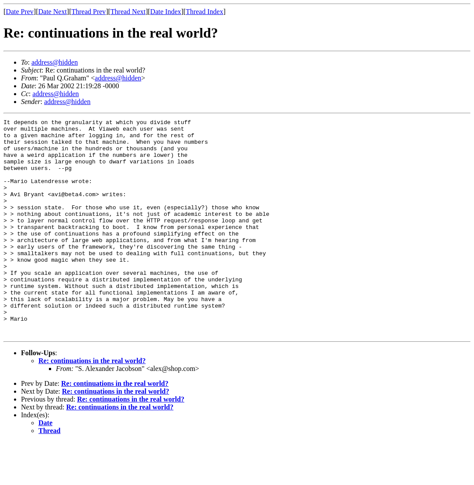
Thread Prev (88, 11)
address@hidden (54, 62)
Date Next (52, 11)
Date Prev (20, 11)
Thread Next (128, 11)
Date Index (165, 11)
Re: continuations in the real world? (91, 404)
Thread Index (204, 11)
